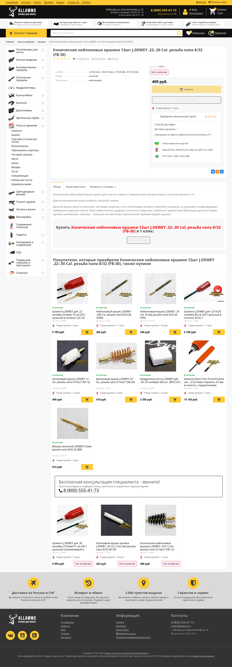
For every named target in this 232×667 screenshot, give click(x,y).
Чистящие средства (21, 154)
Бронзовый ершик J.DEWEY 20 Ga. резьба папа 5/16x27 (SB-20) (115, 380)
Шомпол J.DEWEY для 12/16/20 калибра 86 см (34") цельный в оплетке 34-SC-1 (202, 315)
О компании (12, 2)
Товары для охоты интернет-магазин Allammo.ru (126, 653)
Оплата (37, 2)
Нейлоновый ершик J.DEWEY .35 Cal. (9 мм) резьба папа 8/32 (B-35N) (159, 315)
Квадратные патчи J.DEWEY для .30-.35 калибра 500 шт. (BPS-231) (160, 380)
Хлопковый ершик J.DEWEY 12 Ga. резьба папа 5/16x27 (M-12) (71, 380)
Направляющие (20, 175)
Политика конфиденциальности (133, 637)
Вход (194, 9)
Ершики (15, 134)
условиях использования (202, 656)
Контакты (26, 2)
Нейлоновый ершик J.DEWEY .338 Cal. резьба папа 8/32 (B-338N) (114, 315)
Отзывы (65, 633)
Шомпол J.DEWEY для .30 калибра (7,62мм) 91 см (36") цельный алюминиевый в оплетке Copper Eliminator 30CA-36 (72, 549)
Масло (14, 158)
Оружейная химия (21, 184)
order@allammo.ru (181, 626)
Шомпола (16, 130)
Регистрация (196, 13)
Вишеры (16, 167)
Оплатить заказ (217, 2)
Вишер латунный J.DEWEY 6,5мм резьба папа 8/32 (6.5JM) (72, 448)
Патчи (14, 171)
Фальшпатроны (19, 145)
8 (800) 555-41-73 (79, 490)
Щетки (15, 162)
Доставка (48, 2)
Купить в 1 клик (186, 100)
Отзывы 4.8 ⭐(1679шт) (79, 2)
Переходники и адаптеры (25, 150)
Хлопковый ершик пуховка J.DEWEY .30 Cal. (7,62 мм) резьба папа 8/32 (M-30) (116, 546)
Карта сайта (122, 629)
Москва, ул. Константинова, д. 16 (125, 9)
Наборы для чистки (21, 179)
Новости (65, 626)
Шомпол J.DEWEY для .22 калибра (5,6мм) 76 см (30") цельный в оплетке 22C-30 (68, 315)
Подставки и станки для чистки (24, 140)
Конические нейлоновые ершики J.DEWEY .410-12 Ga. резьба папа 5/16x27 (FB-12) (157, 546)
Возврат (60, 2)
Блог (63, 629)
